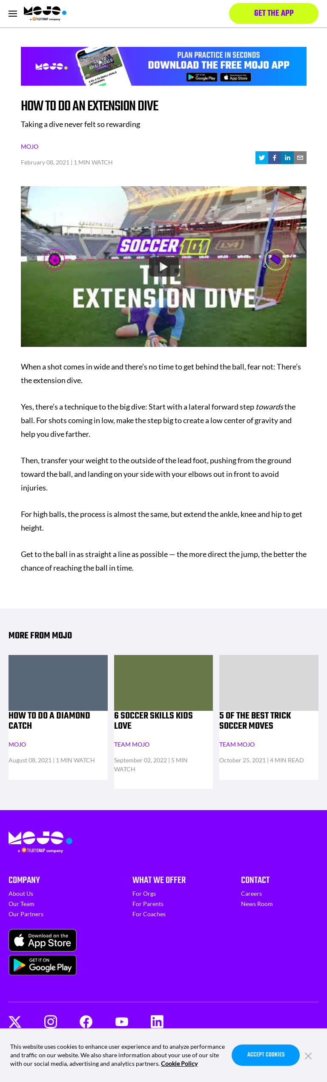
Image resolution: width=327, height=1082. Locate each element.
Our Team (21, 903)
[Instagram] (50, 1021)
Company (24, 880)
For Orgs (144, 893)
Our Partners (26, 914)
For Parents (148, 903)
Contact (255, 880)
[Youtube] (121, 1022)
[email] (300, 157)
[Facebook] (86, 1021)
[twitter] (261, 157)
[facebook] (274, 157)
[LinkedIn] (157, 1021)
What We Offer (159, 880)
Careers (251, 893)
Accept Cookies (265, 1055)
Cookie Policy (179, 1063)
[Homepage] (45, 13)
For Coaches (149, 914)
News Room (257, 903)
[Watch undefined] (163, 266)
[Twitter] (15, 1022)
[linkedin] (287, 157)
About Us (21, 893)
